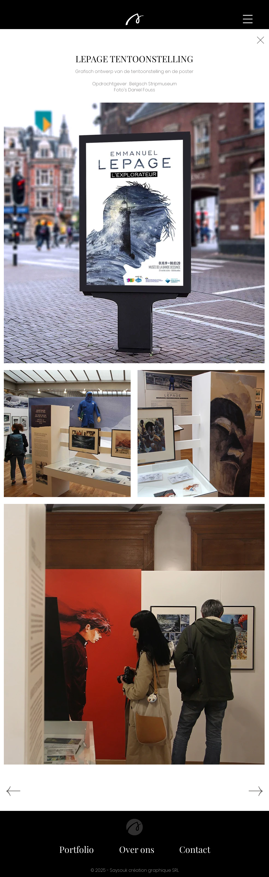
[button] (248, 19)
